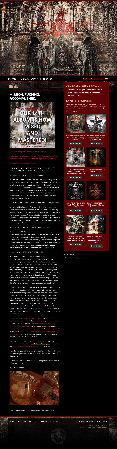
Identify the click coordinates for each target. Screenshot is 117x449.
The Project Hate (47, 410)
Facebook (32, 421)
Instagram (43, 421)
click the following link (40, 344)
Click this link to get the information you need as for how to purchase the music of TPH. (85, 93)
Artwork (33, 410)
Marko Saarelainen (101, 425)
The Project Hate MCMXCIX (58, 25)
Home (12, 78)
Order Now (75, 143)
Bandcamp (54, 421)
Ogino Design (103, 427)
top (59, 436)
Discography (29, 78)
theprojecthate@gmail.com (43, 326)
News (38, 410)
